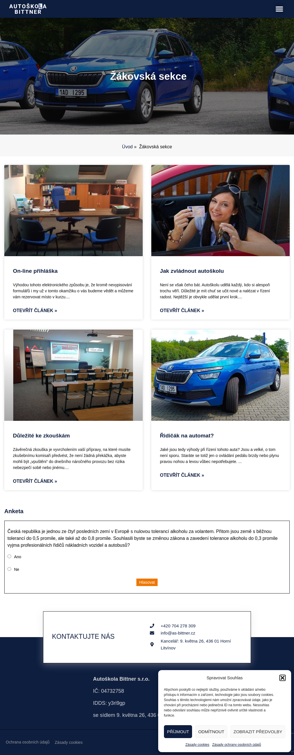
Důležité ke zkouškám (41, 436)
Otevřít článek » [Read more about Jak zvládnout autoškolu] (182, 310)
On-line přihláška (35, 271)
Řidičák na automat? (187, 436)
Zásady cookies (197, 745)
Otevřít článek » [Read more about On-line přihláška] (35, 310)
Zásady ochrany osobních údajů (236, 745)
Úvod (127, 146)
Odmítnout (211, 731)
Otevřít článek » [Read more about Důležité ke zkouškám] (35, 481)
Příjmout (178, 731)
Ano (17, 556)
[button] (282, 678)
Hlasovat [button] (147, 582)
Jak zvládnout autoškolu (192, 271)
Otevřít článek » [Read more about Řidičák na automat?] (182, 475)
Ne (16, 569)
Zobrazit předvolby (257, 731)
